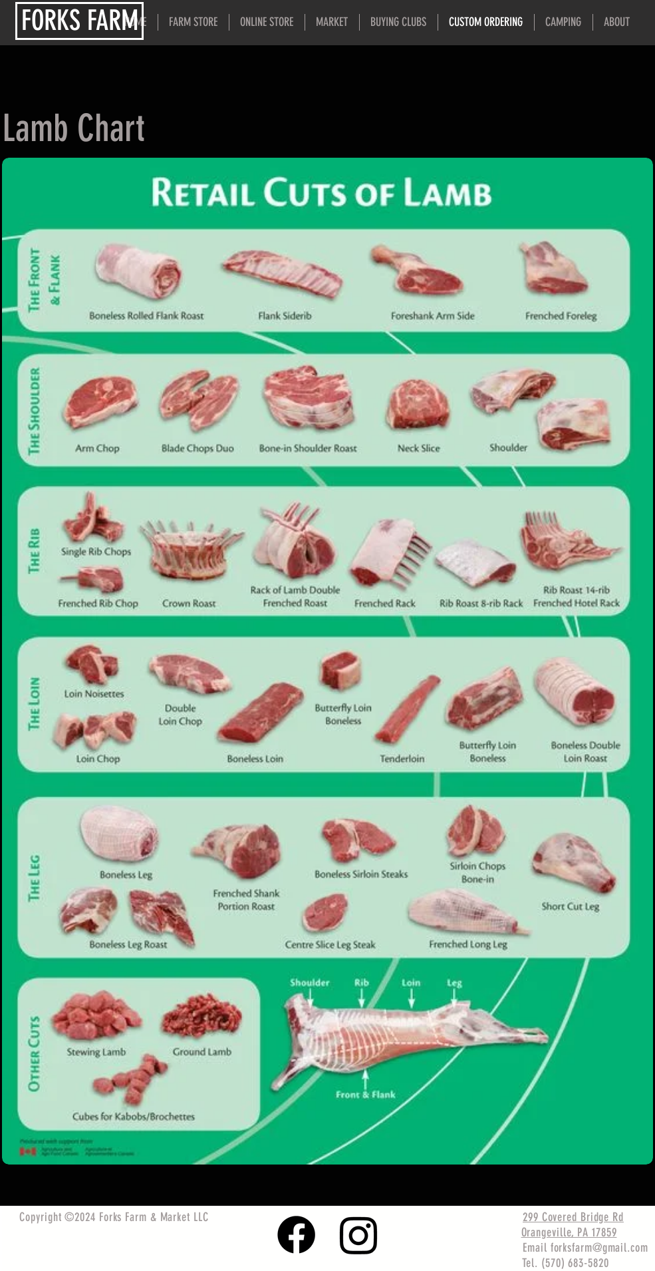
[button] (617, 22)
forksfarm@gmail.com (599, 1247)
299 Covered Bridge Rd (573, 1217)
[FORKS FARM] (79, 21)
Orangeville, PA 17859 (569, 1232)
